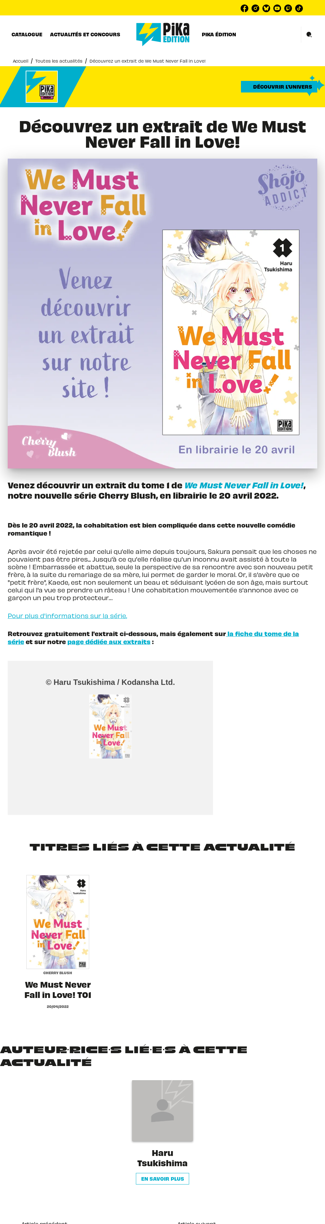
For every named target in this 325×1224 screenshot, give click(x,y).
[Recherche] (309, 35)
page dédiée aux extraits (108, 641)
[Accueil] (163, 34)
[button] (279, 86)
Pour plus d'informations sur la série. (67, 615)
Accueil (20, 60)
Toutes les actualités (58, 60)
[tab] (27, 34)
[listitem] (244, 8)
